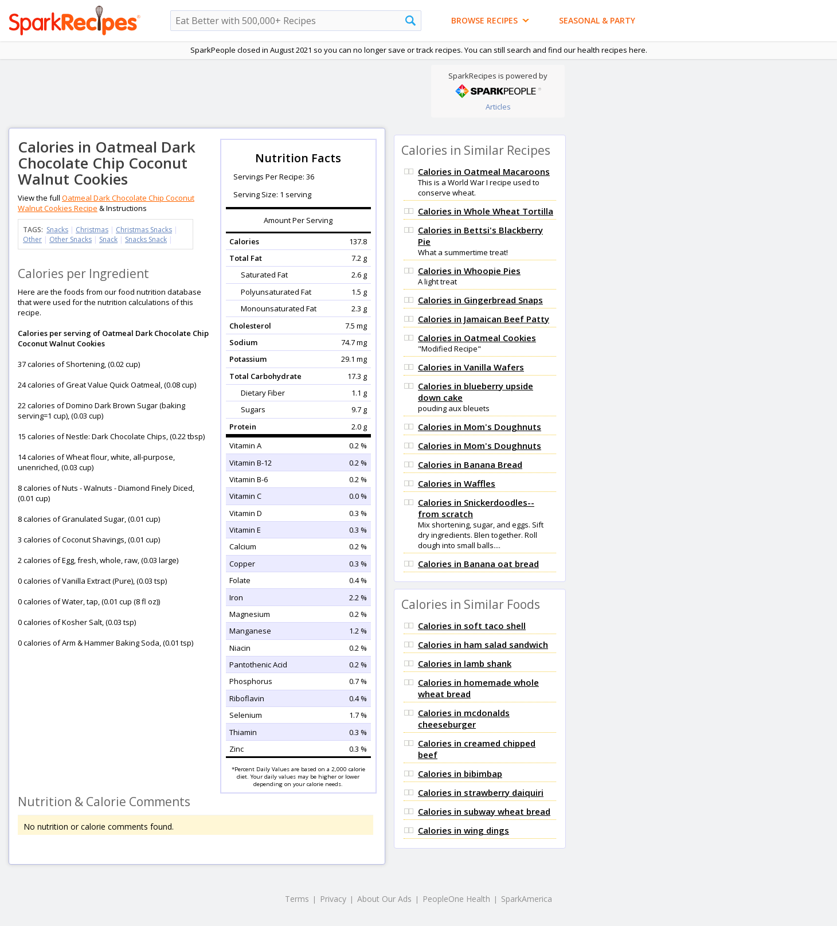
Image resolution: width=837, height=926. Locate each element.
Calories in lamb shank (464, 663)
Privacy (333, 898)
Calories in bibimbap (460, 773)
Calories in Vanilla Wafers (471, 367)
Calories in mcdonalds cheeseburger (464, 718)
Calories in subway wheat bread (484, 811)
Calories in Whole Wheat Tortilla (485, 211)
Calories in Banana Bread (470, 464)
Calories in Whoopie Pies (469, 270)
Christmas (92, 230)
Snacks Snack (146, 239)
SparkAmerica (526, 898)
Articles (498, 106)
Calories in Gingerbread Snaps (480, 300)
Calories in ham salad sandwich (483, 644)
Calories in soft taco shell (472, 625)
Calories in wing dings (463, 830)
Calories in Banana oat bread (478, 563)
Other (32, 239)
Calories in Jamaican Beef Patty (483, 319)
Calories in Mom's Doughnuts (479, 426)
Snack (108, 239)
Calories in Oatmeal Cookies (477, 337)
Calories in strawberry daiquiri (480, 792)
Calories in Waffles (456, 483)
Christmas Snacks (144, 230)
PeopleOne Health (456, 898)
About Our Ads (384, 898)
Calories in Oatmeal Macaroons (484, 171)
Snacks (57, 230)
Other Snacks (70, 239)
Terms (297, 898)
